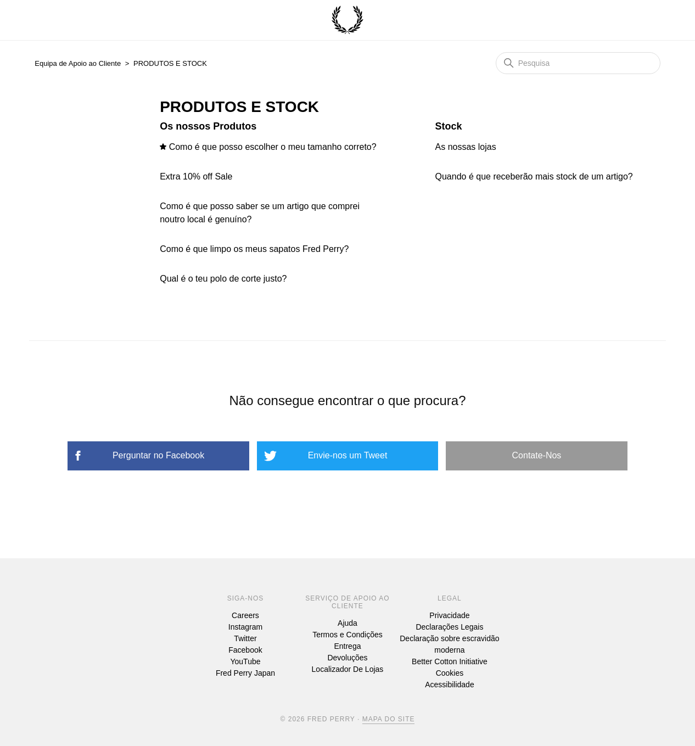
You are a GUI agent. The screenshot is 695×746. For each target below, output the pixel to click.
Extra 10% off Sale (196, 176)
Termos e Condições (347, 634)
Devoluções (347, 657)
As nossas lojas (465, 147)
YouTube (245, 661)
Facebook (245, 650)
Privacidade (449, 615)
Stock (448, 126)
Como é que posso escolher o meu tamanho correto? (273, 147)
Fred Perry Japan (245, 673)
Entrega (347, 646)
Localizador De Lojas (348, 669)
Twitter (245, 638)
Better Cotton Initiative (449, 661)
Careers (245, 615)
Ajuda (347, 623)
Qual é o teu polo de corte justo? (223, 278)
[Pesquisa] (578, 63)
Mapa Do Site (388, 719)
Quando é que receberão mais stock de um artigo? (534, 176)
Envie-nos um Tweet (348, 455)
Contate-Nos (537, 455)
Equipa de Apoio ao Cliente (78, 63)
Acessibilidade (449, 684)
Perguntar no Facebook (158, 455)
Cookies (450, 673)
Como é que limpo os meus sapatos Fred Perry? (254, 249)
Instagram (245, 626)
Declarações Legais (449, 626)
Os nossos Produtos (208, 126)
